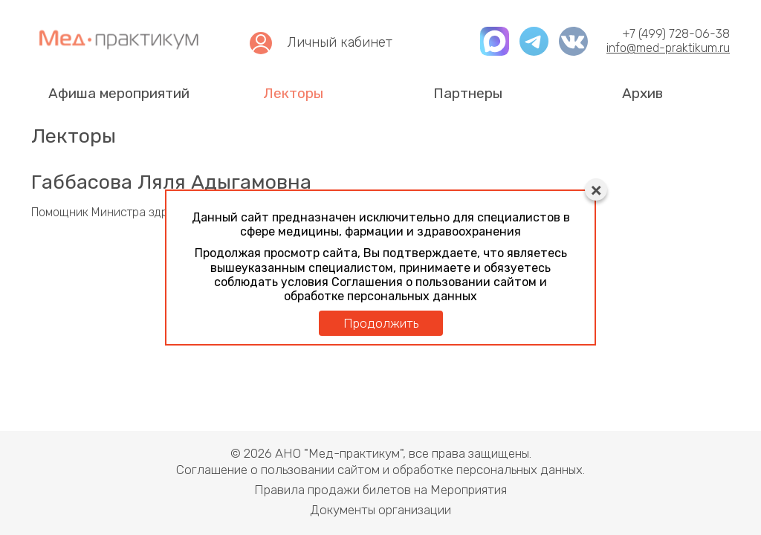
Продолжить (380, 323)
